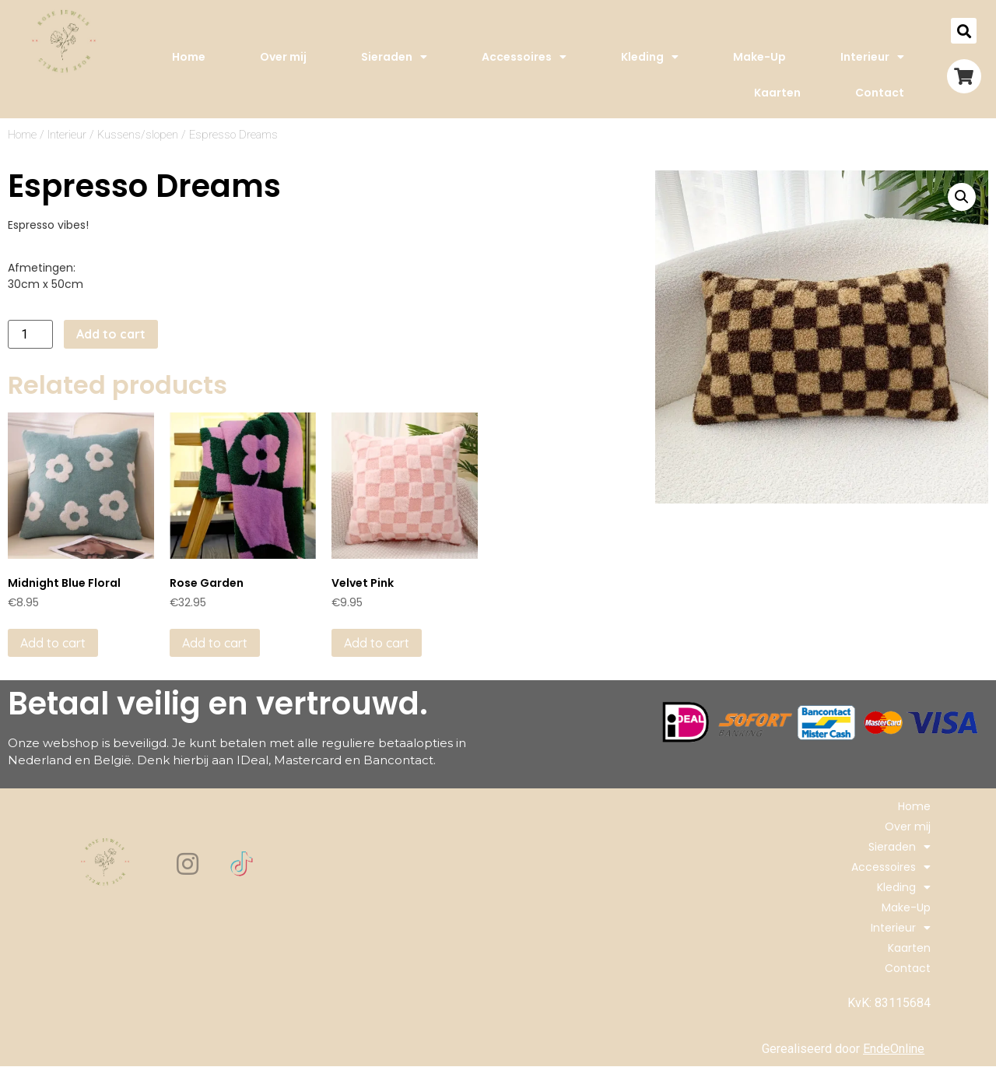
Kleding (650, 57)
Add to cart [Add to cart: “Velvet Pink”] (376, 643)
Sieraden (394, 57)
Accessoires (524, 57)
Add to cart (111, 334)
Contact (879, 92)
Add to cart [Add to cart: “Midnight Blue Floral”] (53, 643)
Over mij (283, 57)
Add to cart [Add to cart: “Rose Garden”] (214, 643)
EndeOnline (893, 1048)
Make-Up (759, 57)
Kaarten (777, 92)
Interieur (872, 57)
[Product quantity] (30, 334)
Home (188, 57)
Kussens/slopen (137, 135)
